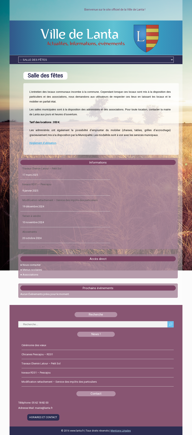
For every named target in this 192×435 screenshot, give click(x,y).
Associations (30, 274)
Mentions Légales (121, 430)
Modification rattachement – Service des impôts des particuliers (60, 202)
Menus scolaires (32, 269)
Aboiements (29, 233)
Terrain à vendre (31, 218)
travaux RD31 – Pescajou (36, 186)
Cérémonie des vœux (34, 345)
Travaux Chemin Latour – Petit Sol (41, 170)
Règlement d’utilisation (42, 142)
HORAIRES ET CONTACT (43, 417)
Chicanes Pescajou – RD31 (37, 354)
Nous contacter (32, 264)
